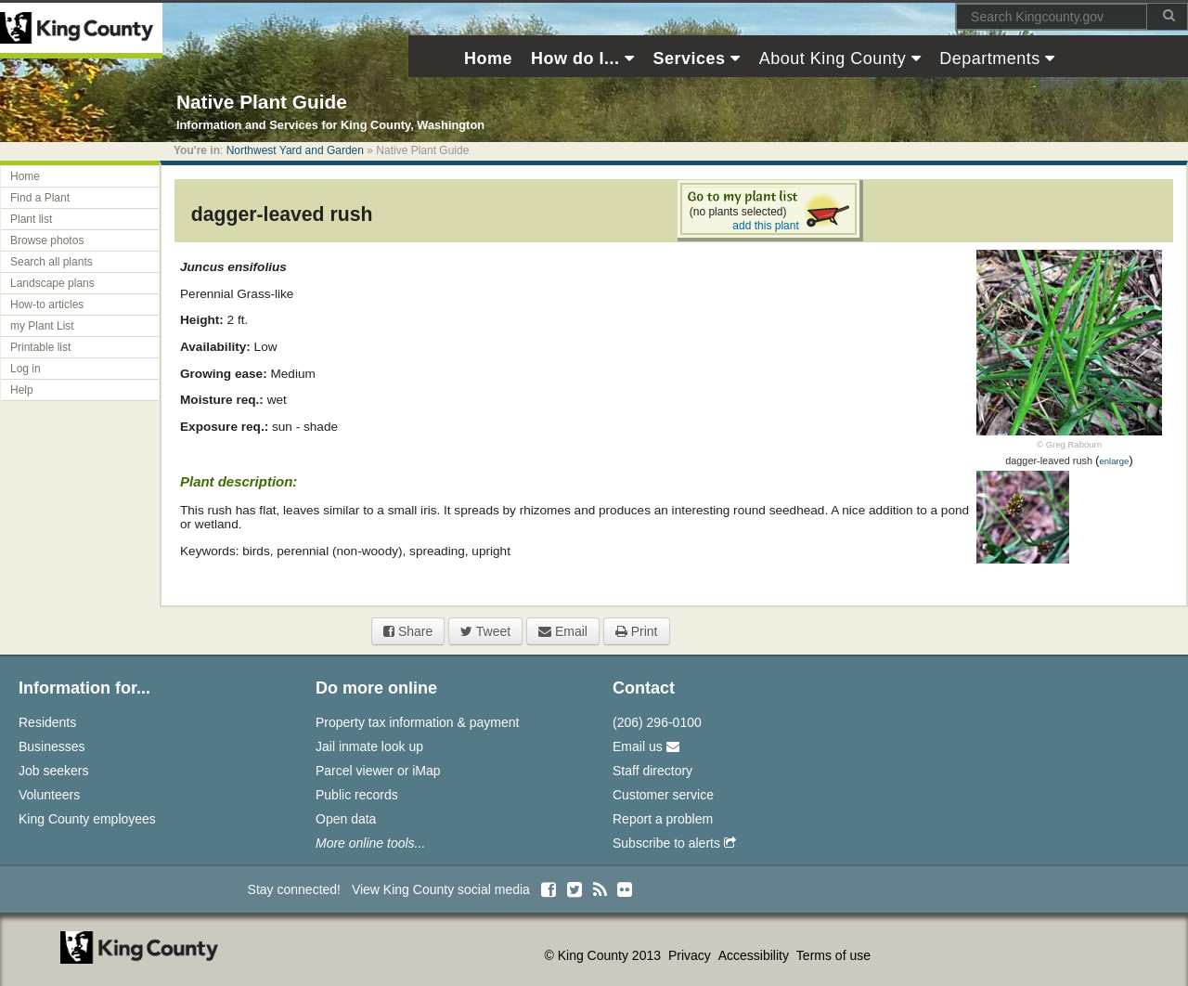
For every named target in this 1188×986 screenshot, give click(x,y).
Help (21, 389)
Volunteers (49, 794)
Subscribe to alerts (674, 843)
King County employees (87, 818)
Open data (346, 818)
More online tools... (370, 843)
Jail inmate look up (369, 746)
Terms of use (833, 955)
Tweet (485, 631)
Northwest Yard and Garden (295, 150)
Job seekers (53, 770)
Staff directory (652, 770)
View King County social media (441, 889)
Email (563, 631)
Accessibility (755, 955)
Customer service (663, 794)
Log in (25, 368)
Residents (47, 722)
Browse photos (47, 240)
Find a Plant (40, 197)
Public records (357, 794)
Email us (646, 746)
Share (408, 631)
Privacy (691, 955)
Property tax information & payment (417, 722)
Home (25, 176)
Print (636, 631)
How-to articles (47, 304)
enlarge (1114, 461)
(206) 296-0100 (657, 722)
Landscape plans (52, 283)
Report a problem (663, 818)
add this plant (765, 225)
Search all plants (51, 261)
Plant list (31, 219)
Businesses (52, 746)
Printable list (40, 347)
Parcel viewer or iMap (378, 770)
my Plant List (42, 325)
